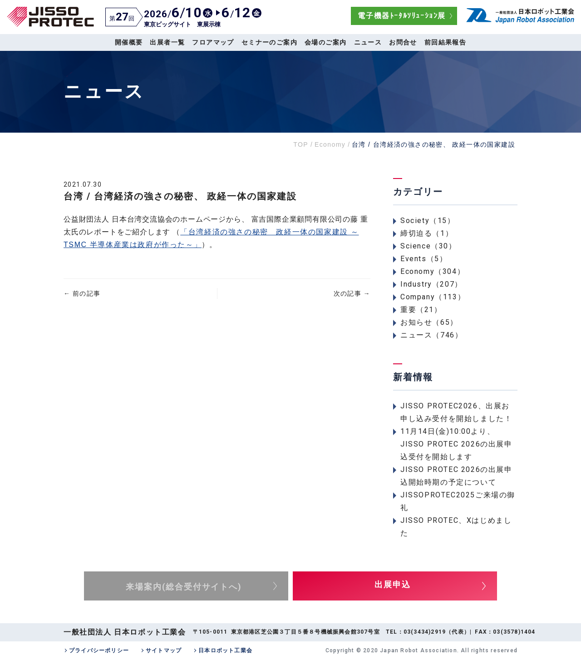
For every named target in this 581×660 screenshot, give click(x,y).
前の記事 (82, 293)
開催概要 (129, 42)
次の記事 (352, 293)
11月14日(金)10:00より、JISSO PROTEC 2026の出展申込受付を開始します (456, 444)
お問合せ (403, 42)
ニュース (368, 42)
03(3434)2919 (425, 632)
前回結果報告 (445, 42)
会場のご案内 (325, 42)
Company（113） (432, 297)
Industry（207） (431, 284)
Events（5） (423, 258)
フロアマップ (213, 42)
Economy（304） (432, 271)
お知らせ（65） (429, 322)
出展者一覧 (167, 42)
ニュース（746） (431, 335)
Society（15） (427, 220)
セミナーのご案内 (269, 42)
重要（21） (421, 309)
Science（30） (428, 246)
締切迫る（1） (426, 233)
